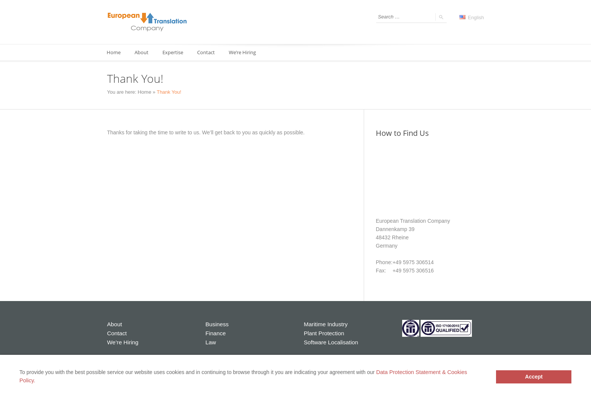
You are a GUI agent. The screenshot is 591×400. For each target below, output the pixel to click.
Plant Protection (322, 332)
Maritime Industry (324, 324)
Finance (214, 332)
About (143, 52)
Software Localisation (329, 341)
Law (210, 341)
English (471, 17)
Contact (210, 52)
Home (114, 52)
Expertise (175, 52)
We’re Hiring (247, 52)
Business (216, 324)
